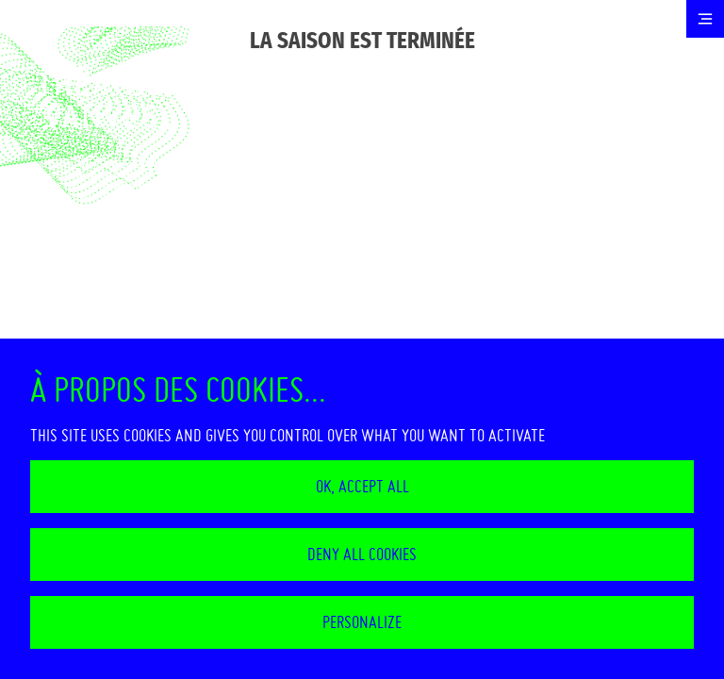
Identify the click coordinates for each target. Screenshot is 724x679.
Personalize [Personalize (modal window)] (362, 622)
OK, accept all (362, 486)
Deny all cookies (362, 554)
